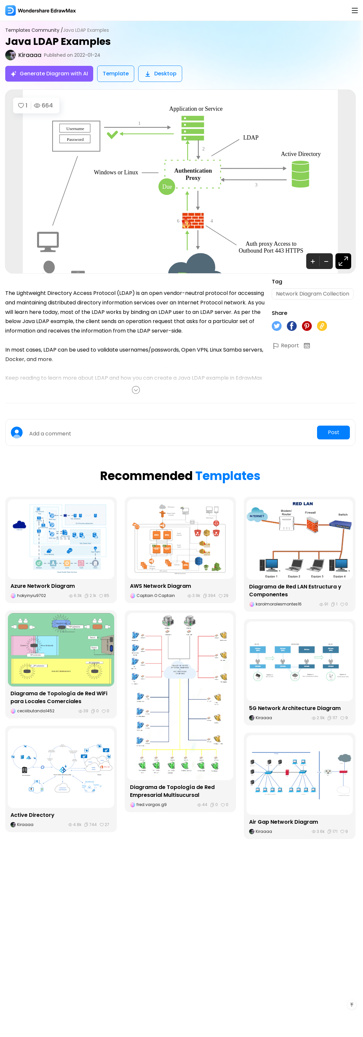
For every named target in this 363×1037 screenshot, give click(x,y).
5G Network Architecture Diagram (295, 708)
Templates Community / (34, 30)
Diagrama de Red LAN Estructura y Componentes (295, 590)
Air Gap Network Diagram (283, 822)
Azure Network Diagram (43, 586)
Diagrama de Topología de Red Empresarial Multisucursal (172, 791)
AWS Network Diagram (160, 586)
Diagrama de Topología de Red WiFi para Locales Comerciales (59, 697)
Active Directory (32, 815)
